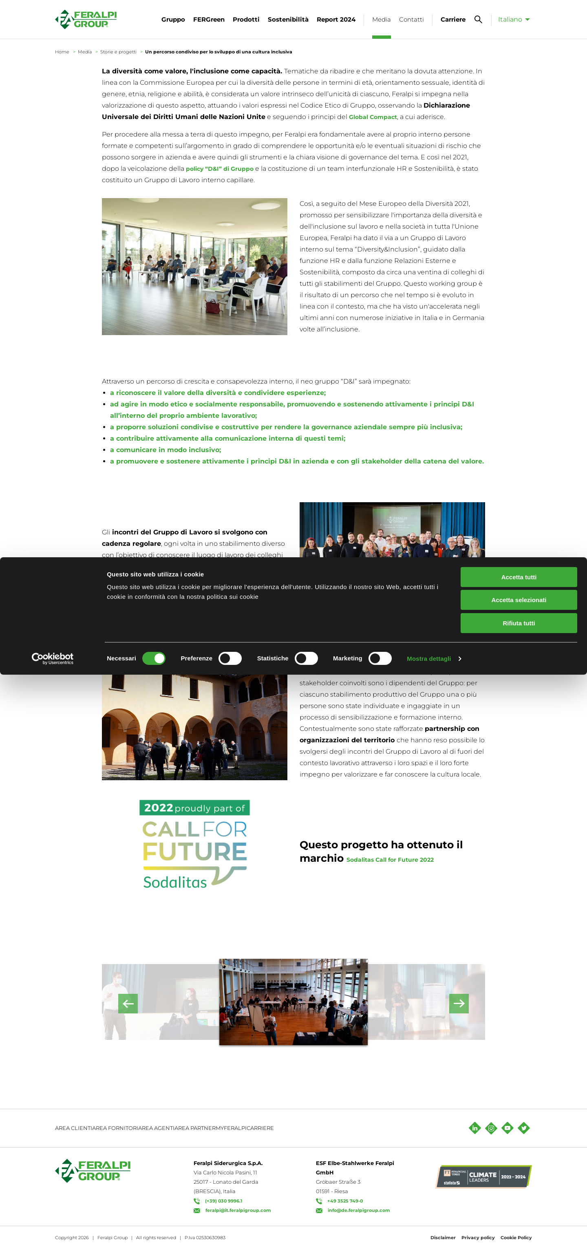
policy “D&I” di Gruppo (224, 168)
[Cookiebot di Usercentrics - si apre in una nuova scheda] (52, 1233)
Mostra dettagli (429, 1232)
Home (62, 52)
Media (85, 52)
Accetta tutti (519, 1151)
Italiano (510, 19)
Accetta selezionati (518, 1174)
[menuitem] (512, 19)
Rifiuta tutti (519, 1197)
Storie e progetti (118, 52)
